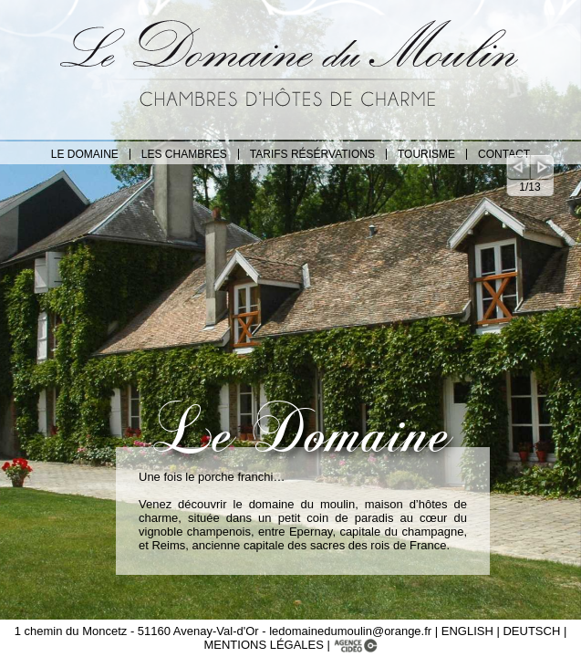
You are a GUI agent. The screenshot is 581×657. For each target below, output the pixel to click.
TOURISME (426, 154)
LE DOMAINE (85, 154)
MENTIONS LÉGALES (265, 645)
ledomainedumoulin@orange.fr (350, 631)
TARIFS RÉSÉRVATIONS (312, 154)
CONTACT (504, 154)
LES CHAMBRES (184, 154)
